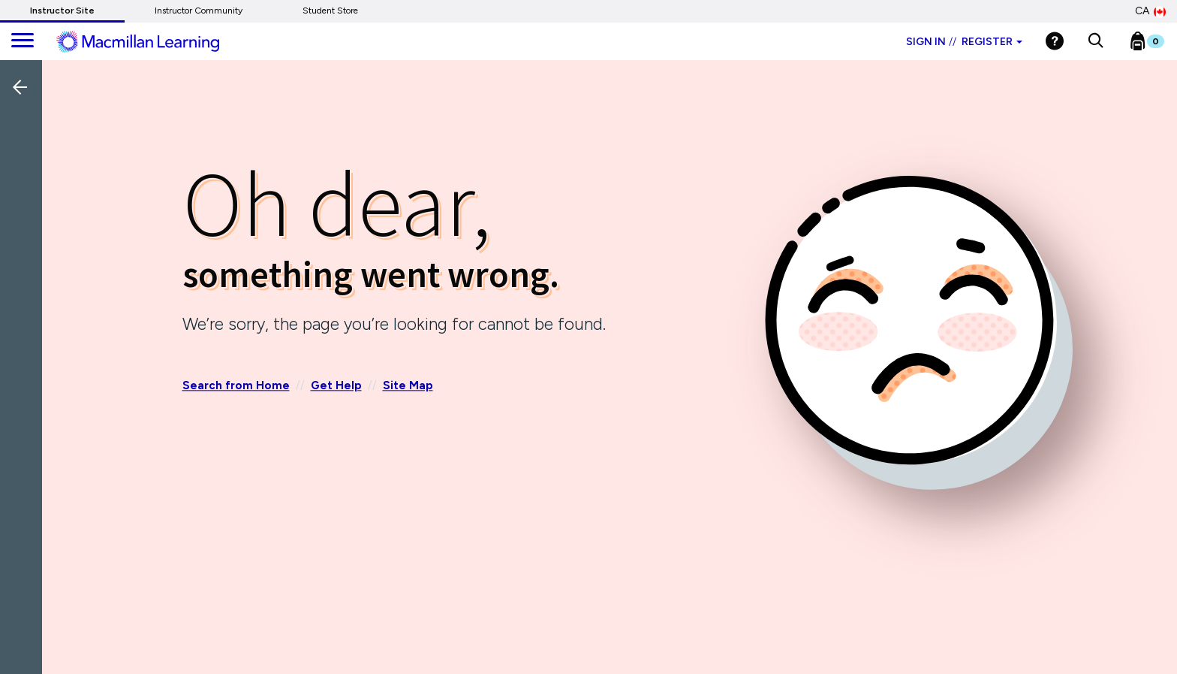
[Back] (24, 187)
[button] (1095, 41)
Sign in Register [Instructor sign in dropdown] (964, 41)
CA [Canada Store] (1150, 11)
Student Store (330, 10)
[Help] (1055, 41)
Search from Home (236, 386)
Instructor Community (198, 10)
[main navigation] (22, 41)
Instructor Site (62, 10)
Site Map (408, 386)
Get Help (336, 386)
